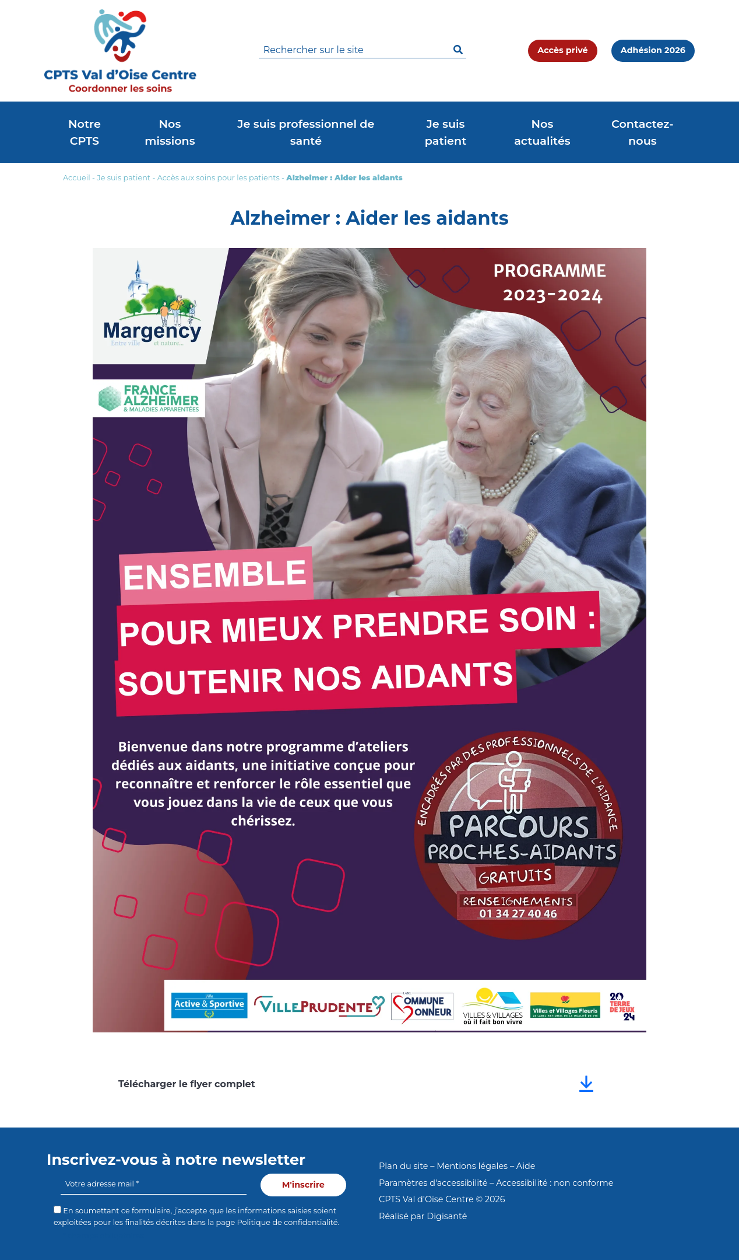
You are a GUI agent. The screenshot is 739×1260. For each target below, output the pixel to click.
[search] (362, 50)
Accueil (76, 177)
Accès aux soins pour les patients (218, 177)
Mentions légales (472, 1166)
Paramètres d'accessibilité (433, 1183)
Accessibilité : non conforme (554, 1183)
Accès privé (562, 50)
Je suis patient (123, 177)
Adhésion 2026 (653, 50)
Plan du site (403, 1166)
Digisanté (447, 1216)
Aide (526, 1166)
